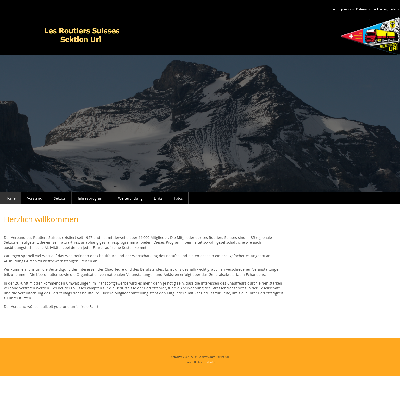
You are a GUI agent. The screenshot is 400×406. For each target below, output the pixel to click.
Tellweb (210, 362)
